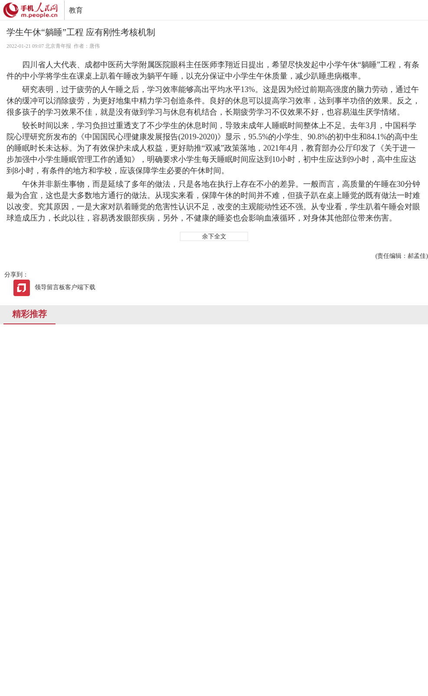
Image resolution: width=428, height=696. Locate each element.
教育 (76, 10)
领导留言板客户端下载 (54, 287)
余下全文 (214, 236)
